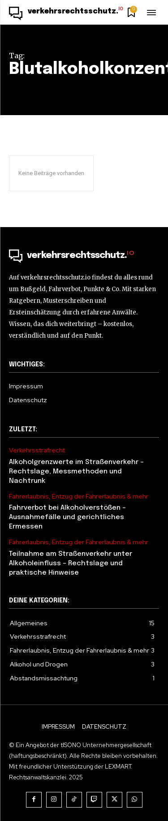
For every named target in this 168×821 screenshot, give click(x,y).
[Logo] (66, 13)
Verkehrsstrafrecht (37, 450)
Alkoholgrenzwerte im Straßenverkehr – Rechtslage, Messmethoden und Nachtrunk (76, 472)
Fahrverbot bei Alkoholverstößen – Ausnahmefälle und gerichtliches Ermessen (67, 517)
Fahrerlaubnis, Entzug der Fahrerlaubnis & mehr (78, 496)
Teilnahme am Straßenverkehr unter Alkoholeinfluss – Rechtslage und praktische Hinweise (70, 563)
